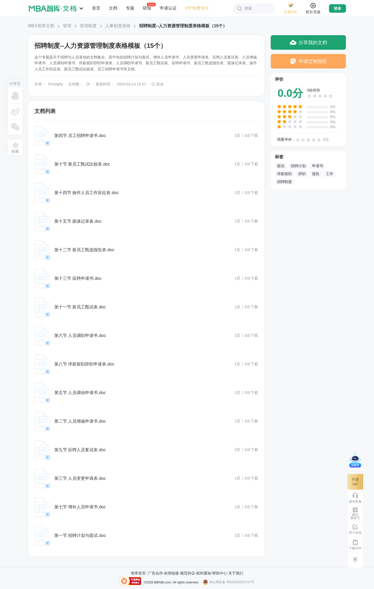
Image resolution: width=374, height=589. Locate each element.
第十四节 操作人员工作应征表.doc (86, 192)
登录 (337, 8)
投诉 (157, 84)
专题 (130, 8)
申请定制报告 (308, 61)
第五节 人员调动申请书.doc (80, 392)
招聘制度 (284, 182)
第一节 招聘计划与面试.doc (80, 535)
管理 (67, 26)
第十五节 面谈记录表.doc (78, 221)
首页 (96, 8)
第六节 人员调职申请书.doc (80, 335)
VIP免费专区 (197, 8)
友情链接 (171, 573)
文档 (113, 8)
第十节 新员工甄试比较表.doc (82, 164)
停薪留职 (284, 174)
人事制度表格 (118, 26)
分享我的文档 (308, 42)
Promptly (55, 84)
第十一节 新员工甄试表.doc (80, 307)
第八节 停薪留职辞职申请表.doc (84, 364)
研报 (147, 8)
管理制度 (88, 26)
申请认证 (168, 8)
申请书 (317, 166)
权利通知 (203, 573)
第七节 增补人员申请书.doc (80, 507)
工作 (329, 174)
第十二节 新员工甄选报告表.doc (84, 250)
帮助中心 (219, 573)
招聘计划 (298, 166)
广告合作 (155, 573)
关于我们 (235, 573)
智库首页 (138, 573)
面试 (280, 166)
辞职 (302, 174)
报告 (315, 174)
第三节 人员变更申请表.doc (80, 478)
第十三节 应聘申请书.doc (78, 278)
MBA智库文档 (41, 26)
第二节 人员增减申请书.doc (80, 421)
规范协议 (187, 573)
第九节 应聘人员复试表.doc (80, 450)
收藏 (15, 151)
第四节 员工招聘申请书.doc (80, 135)
